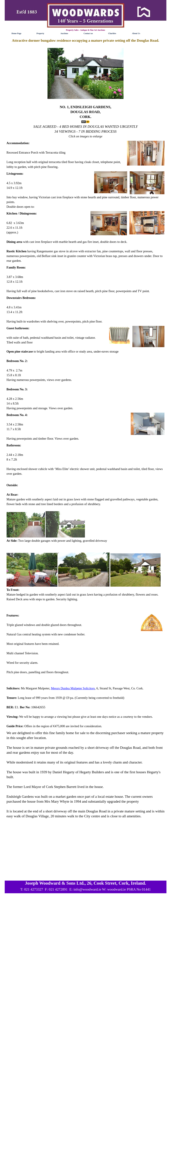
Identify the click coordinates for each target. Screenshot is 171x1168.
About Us (136, 33)
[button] (85, 73)
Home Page (16, 33)
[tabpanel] (86, 88)
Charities (112, 33)
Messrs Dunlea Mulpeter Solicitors (73, 688)
